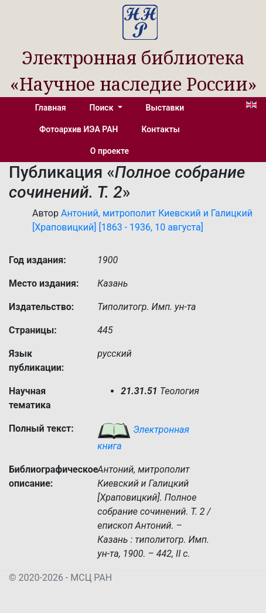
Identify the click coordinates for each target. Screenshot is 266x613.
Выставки (165, 107)
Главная (50, 107)
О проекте (109, 151)
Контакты (161, 129)
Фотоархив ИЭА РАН (78, 129)
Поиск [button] (102, 107)
